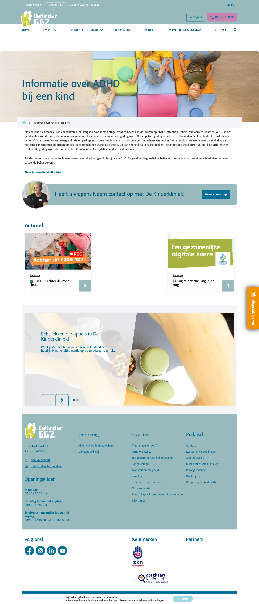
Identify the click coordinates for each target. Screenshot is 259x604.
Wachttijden (193, 476)
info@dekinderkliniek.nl (46, 466)
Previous (47, 400)
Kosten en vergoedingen (201, 451)
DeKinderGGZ (55, 5)
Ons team (138, 476)
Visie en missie (141, 488)
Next (62, 400)
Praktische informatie (84, 30)
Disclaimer (138, 500)
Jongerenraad (140, 464)
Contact (220, 30)
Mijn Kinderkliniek (88, 451)
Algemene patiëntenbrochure (95, 445)
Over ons (49, 30)
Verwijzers (196, 17)
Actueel (150, 30)
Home (25, 30)
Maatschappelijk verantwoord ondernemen (158, 494)
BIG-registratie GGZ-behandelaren (152, 458)
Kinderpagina (122, 30)
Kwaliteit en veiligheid (145, 470)
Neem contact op (216, 194)
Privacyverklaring (196, 470)
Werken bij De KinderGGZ (184, 30)
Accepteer (183, 598)
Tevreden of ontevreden (146, 482)
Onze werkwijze (141, 451)
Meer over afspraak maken (202, 464)
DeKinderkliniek (33, 5)
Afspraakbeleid (195, 458)
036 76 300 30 (224, 17)
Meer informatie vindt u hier (43, 172)
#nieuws (35, 275)
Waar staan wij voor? (144, 445)
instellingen (157, 600)
